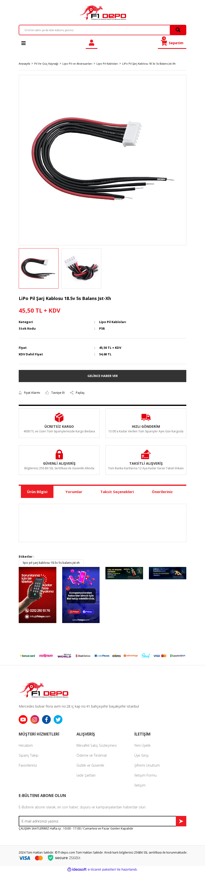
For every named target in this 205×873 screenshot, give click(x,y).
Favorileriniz (28, 765)
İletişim (139, 785)
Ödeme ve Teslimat (92, 755)
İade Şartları (86, 775)
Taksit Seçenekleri (117, 491)
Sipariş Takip (28, 755)
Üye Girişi (141, 755)
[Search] (102, 30)
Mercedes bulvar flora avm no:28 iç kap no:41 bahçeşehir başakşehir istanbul (79, 706)
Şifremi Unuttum (147, 765)
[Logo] (102, 12)
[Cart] (172, 43)
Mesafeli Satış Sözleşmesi (97, 745)
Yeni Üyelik (142, 745)
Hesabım (26, 745)
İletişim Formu (145, 775)
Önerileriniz (162, 491)
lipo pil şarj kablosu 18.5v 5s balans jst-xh (51, 563)
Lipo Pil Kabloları (112, 322)
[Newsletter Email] (102, 821)
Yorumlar (73, 491)
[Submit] (181, 821)
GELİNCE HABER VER (102, 376)
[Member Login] (91, 43)
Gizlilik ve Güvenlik (90, 765)
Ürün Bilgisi (37, 491)
